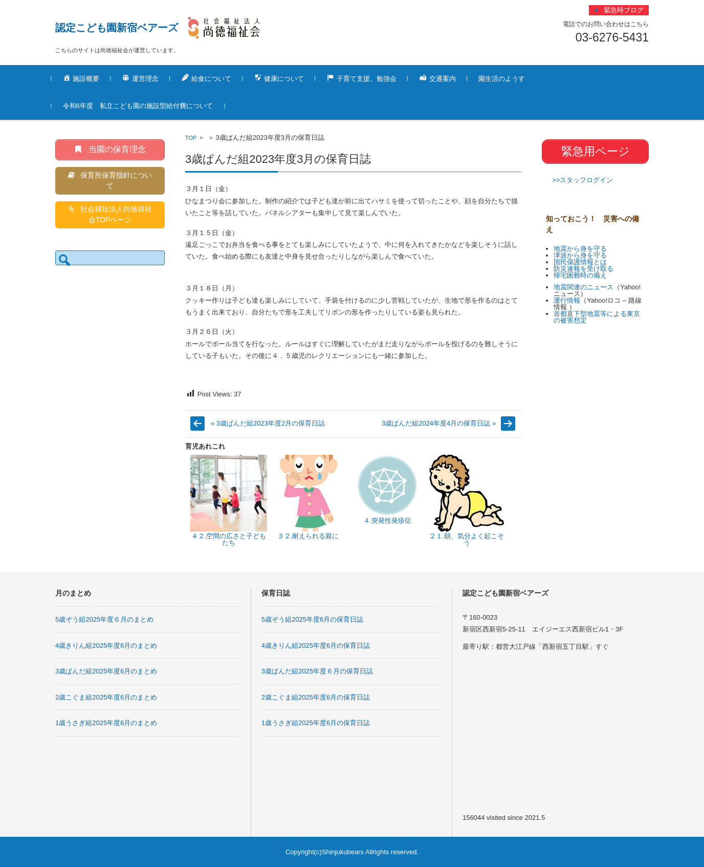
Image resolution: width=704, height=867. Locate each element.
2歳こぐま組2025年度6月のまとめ (106, 697)
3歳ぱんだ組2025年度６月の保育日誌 (317, 671)
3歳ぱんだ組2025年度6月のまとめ (106, 671)
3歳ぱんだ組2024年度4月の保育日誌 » (439, 423)
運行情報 (567, 300)
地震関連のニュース (583, 286)
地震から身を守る (580, 248)
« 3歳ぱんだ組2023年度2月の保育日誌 (268, 423)
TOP (190, 138)
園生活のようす (505, 78)
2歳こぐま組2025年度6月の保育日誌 (315, 697)
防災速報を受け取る (583, 268)
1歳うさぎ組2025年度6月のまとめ (106, 723)
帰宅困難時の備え (580, 275)
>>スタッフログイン (582, 180)
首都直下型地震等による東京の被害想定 (597, 316)
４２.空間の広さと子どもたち (229, 539)
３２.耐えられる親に (308, 536)
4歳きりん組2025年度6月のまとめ (106, 645)
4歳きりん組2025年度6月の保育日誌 (315, 645)
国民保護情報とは (580, 261)
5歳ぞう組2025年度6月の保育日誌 (312, 619)
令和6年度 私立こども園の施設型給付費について (141, 106)
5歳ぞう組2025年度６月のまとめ (104, 619)
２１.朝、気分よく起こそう (466, 539)
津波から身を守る (580, 255)
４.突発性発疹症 (387, 520)
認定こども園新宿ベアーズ (116, 27)
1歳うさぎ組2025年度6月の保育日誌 (315, 723)
